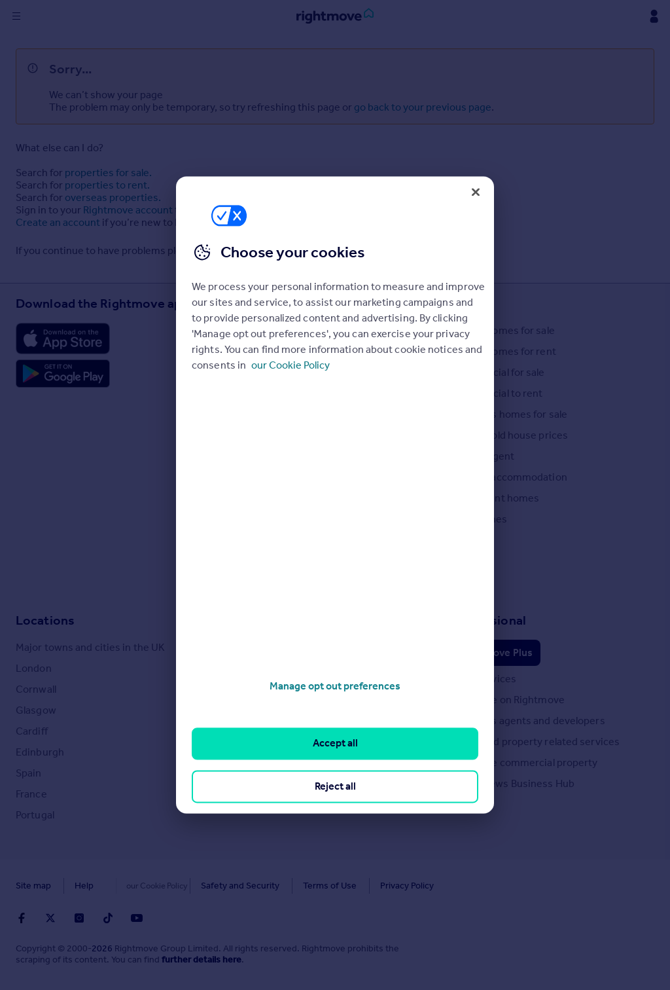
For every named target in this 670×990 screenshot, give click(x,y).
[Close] (475, 191)
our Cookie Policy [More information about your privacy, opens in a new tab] (290, 365)
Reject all (335, 786)
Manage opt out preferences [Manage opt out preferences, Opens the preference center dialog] (335, 686)
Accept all (335, 743)
